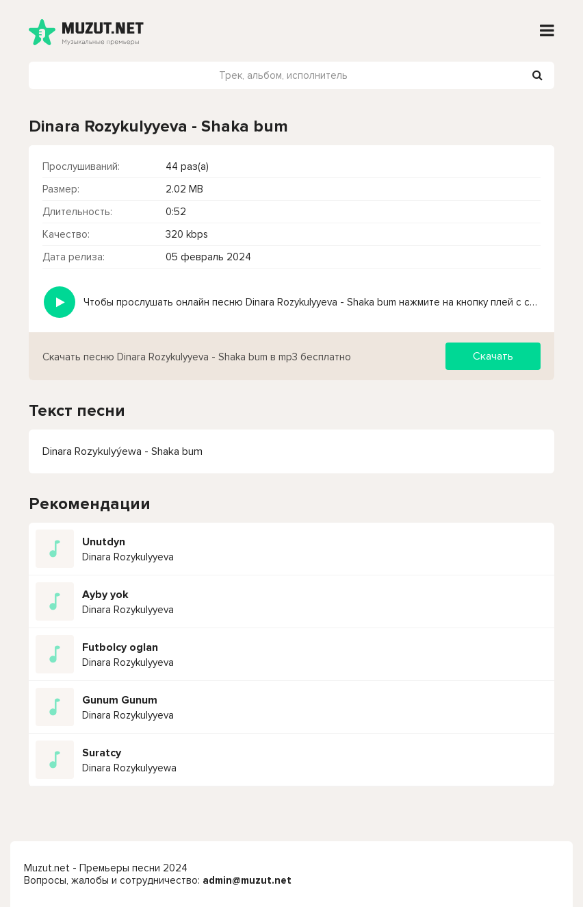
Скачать (493, 356)
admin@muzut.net (247, 880)
